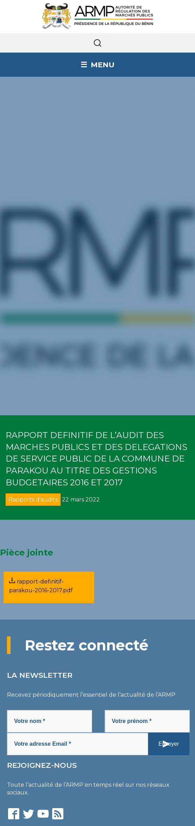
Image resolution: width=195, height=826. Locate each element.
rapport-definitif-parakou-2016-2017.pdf (41, 586)
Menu (102, 64)
